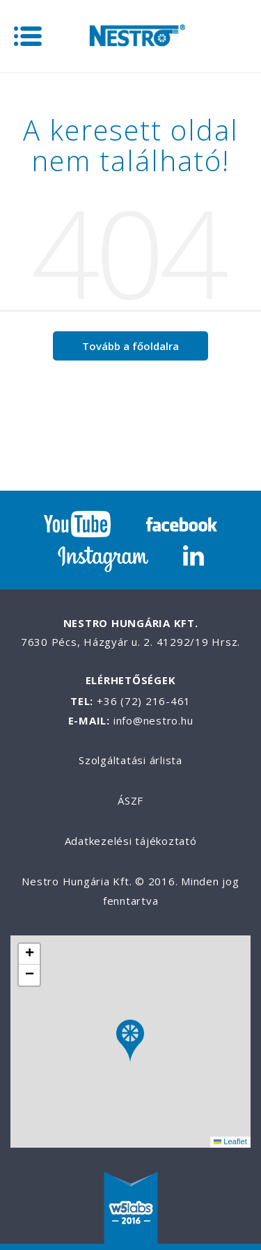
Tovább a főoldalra (130, 346)
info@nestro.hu (153, 720)
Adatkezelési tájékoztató (131, 841)
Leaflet (230, 1141)
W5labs (131, 1209)
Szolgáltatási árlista (130, 760)
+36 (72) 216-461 (144, 701)
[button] (130, 1041)
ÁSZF (130, 800)
